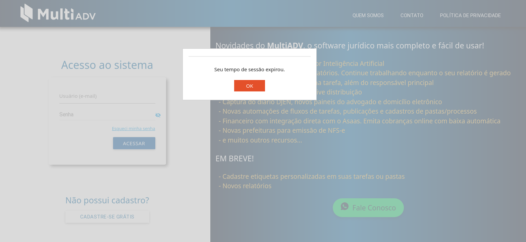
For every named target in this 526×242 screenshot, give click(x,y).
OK (249, 85)
